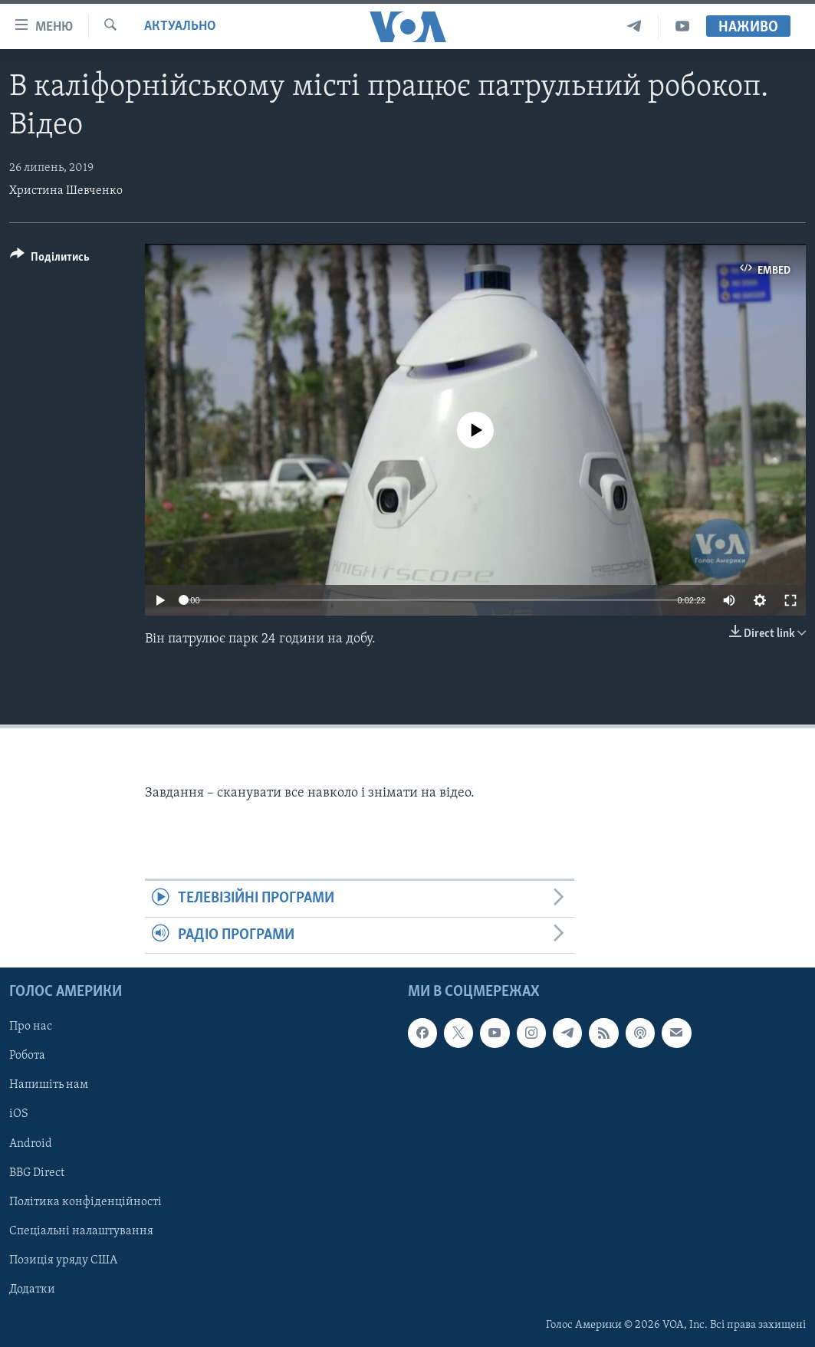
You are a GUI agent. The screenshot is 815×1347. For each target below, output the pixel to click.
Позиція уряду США (63, 1260)
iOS (18, 1115)
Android (30, 1144)
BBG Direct (36, 1173)
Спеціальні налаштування (81, 1231)
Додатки (32, 1289)
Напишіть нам (48, 1085)
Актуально (180, 26)
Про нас (30, 1026)
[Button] (50, 259)
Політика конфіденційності (85, 1202)
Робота (27, 1056)
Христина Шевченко (66, 191)
